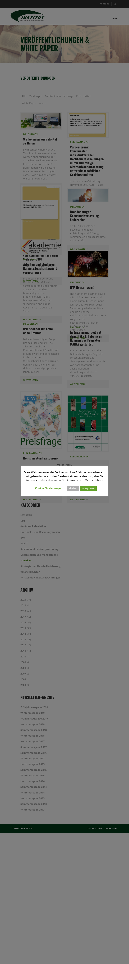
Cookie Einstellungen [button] (48, 488)
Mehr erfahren (94, 480)
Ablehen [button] (73, 488)
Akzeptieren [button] (88, 488)
